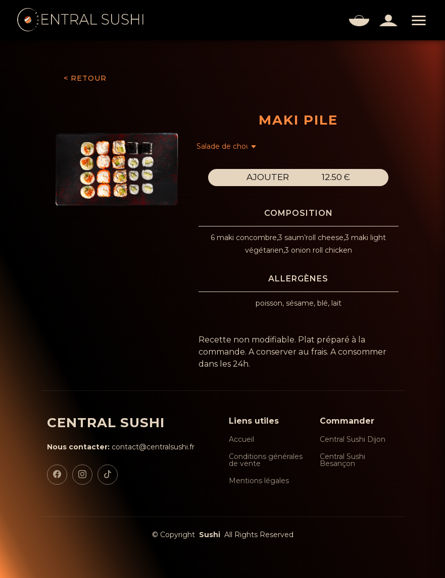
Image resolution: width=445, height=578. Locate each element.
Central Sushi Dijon (352, 439)
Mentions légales (259, 480)
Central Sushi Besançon (342, 460)
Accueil (241, 439)
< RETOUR (85, 78)
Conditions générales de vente (266, 460)
